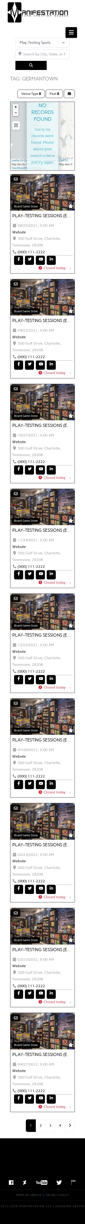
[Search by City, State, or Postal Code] (42, 54)
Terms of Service (28, 1194)
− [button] (16, 113)
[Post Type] (42, 42)
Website (19, 232)
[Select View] (69, 94)
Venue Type (31, 94)
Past (54, 94)
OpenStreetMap (33, 160)
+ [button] (16, 107)
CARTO (63, 160)
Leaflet (15, 160)
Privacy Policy (57, 1194)
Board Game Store (26, 206)
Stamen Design (34, 164)
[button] (71, 32)
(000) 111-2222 (31, 252)
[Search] (31, 65)
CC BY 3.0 (50, 164)
